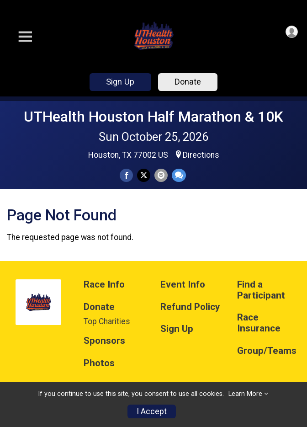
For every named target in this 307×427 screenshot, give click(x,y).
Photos (99, 363)
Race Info (104, 284)
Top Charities (107, 321)
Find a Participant (261, 290)
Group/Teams (266, 351)
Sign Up (120, 81)
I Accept (152, 411)
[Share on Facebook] (126, 175)
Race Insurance (259, 323)
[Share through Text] (179, 175)
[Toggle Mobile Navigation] (25, 36)
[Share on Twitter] (143, 175)
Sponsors (104, 341)
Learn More (245, 394)
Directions (201, 155)
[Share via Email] (161, 175)
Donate (188, 81)
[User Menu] (292, 32)
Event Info (182, 284)
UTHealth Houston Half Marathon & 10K (153, 116)
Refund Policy (190, 307)
